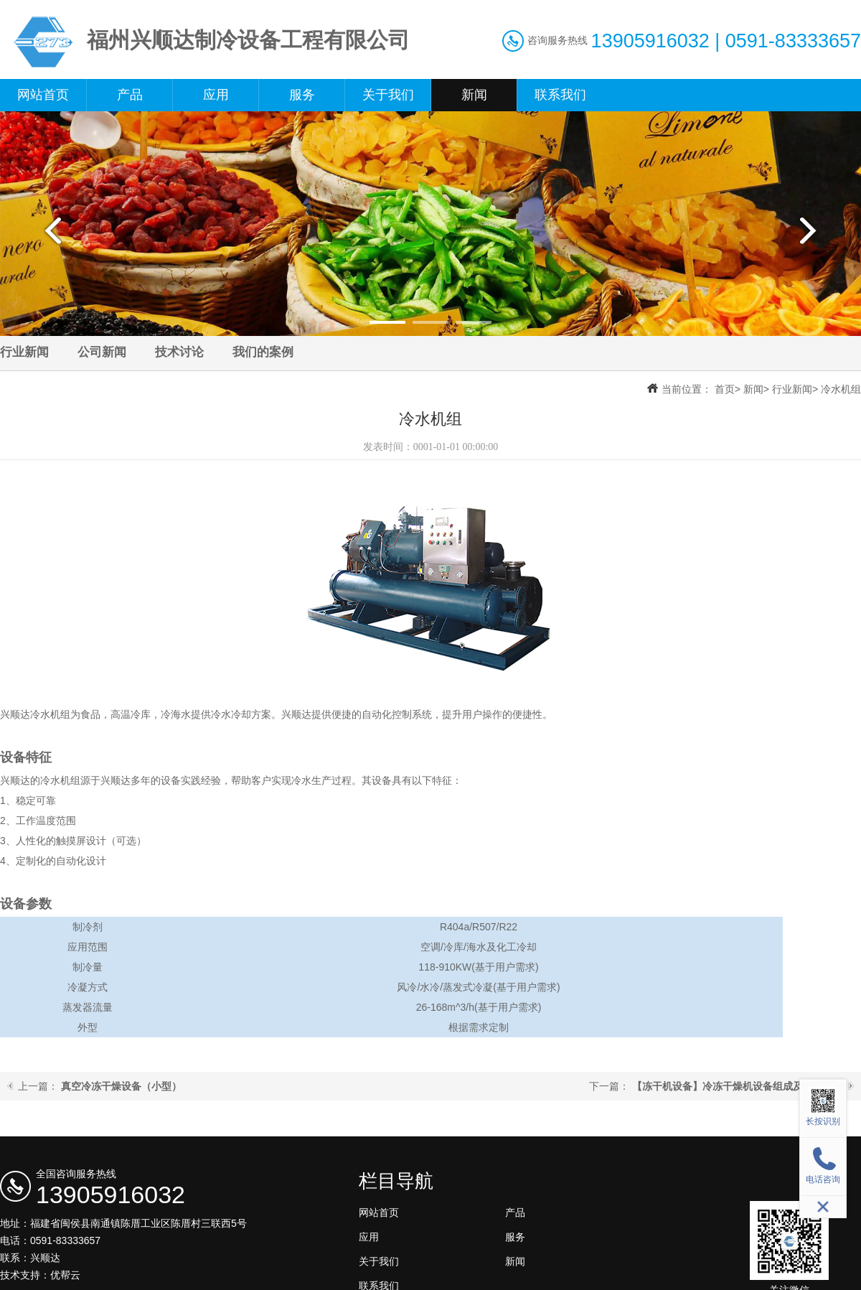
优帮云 (65, 1275)
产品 (130, 95)
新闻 (474, 95)
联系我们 (560, 95)
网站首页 (43, 95)
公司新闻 (101, 352)
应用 (216, 95)
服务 (302, 95)
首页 (725, 389)
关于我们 (388, 95)
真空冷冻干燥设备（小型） (121, 1086)
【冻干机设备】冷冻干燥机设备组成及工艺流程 (737, 1086)
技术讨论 (179, 352)
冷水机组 (841, 389)
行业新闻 (24, 352)
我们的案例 (262, 352)
